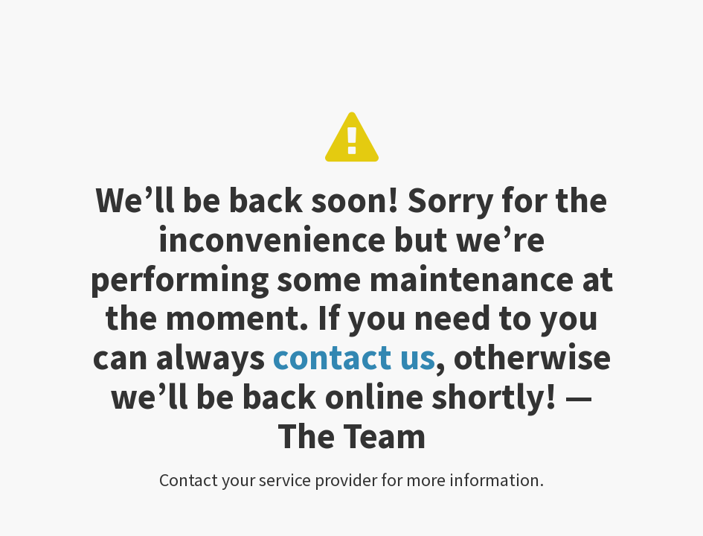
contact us (353, 356)
